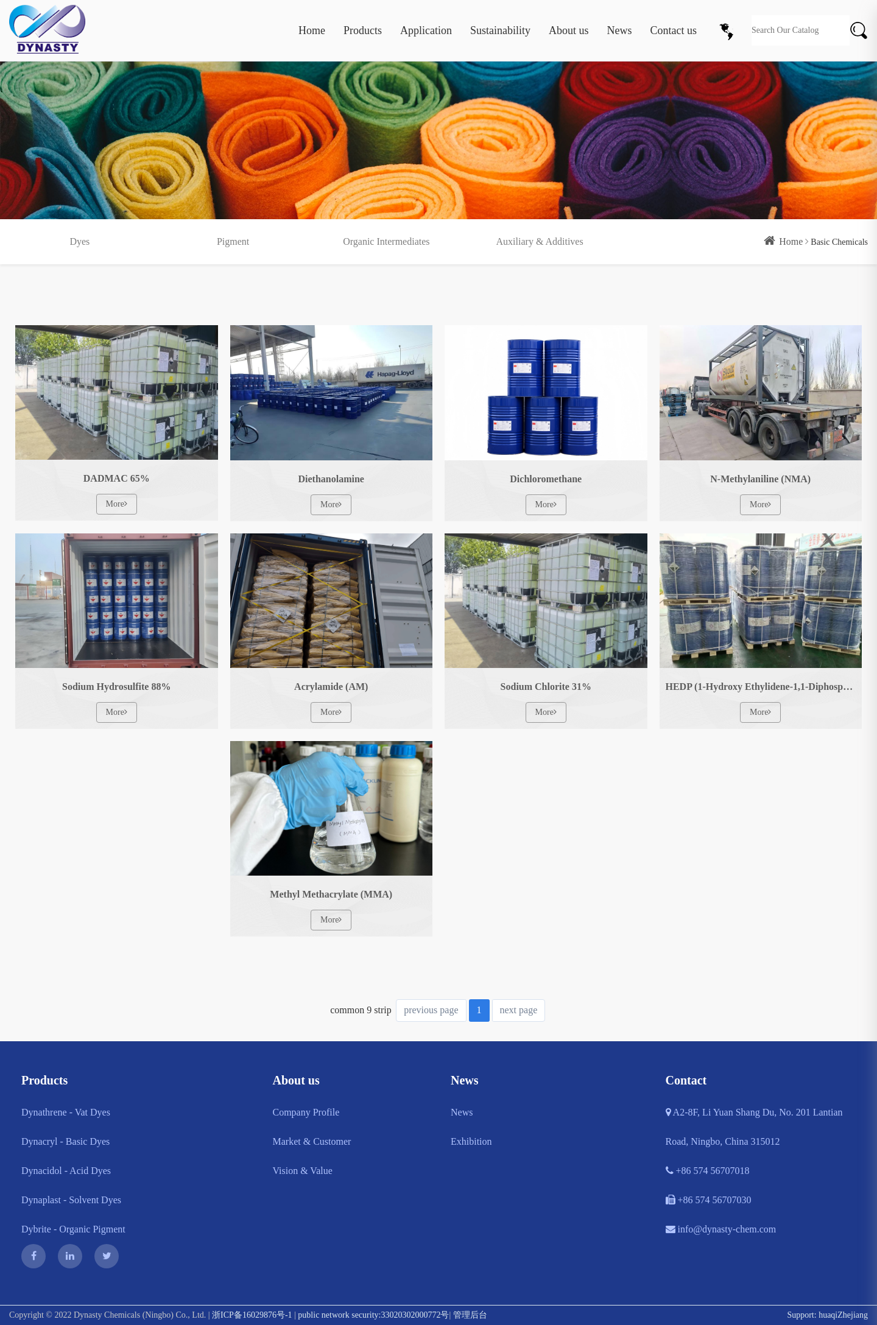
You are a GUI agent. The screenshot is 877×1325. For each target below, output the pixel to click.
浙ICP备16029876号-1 (252, 1315)
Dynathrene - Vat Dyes (65, 1112)
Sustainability (500, 30)
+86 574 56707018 (708, 1170)
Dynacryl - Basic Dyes (65, 1141)
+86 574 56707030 (709, 1200)
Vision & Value (303, 1170)
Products (362, 30)
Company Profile (306, 1112)
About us (569, 30)
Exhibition (471, 1141)
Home (311, 30)
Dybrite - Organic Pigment (73, 1229)
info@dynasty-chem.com (721, 1229)
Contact (686, 1080)
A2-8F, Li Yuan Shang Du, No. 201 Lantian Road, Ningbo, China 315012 (754, 1127)
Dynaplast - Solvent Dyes (71, 1200)
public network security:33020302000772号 (373, 1315)
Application (426, 30)
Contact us (673, 30)
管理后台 (470, 1315)
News (619, 30)
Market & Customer (312, 1141)
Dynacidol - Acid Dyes (66, 1170)
